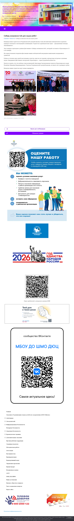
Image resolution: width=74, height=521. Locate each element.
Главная (8, 411)
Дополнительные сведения (14, 437)
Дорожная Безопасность (13, 431)
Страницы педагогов (12, 444)
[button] (4, 28)
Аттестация (9, 450)
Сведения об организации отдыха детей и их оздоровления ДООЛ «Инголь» (28, 415)
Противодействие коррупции (14, 441)
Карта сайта (9, 489)
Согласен (69, 517)
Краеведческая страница (13, 434)
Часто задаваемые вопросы (14, 486)
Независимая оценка (12, 470)
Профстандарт (10, 466)
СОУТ (8, 473)
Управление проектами (13, 463)
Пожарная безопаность (13, 428)
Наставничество (11, 454)
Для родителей (10, 421)
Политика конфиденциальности (13, 511)
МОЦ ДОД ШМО (11, 476)
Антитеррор (9, 418)
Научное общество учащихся (14, 483)
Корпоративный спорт (12, 460)
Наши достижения (11, 479)
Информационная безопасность (15, 424)
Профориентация (11, 457)
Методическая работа (12, 447)
